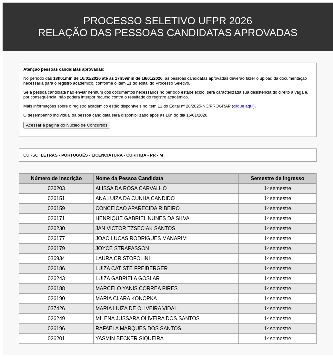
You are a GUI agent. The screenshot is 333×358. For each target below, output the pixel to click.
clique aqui (243, 106)
